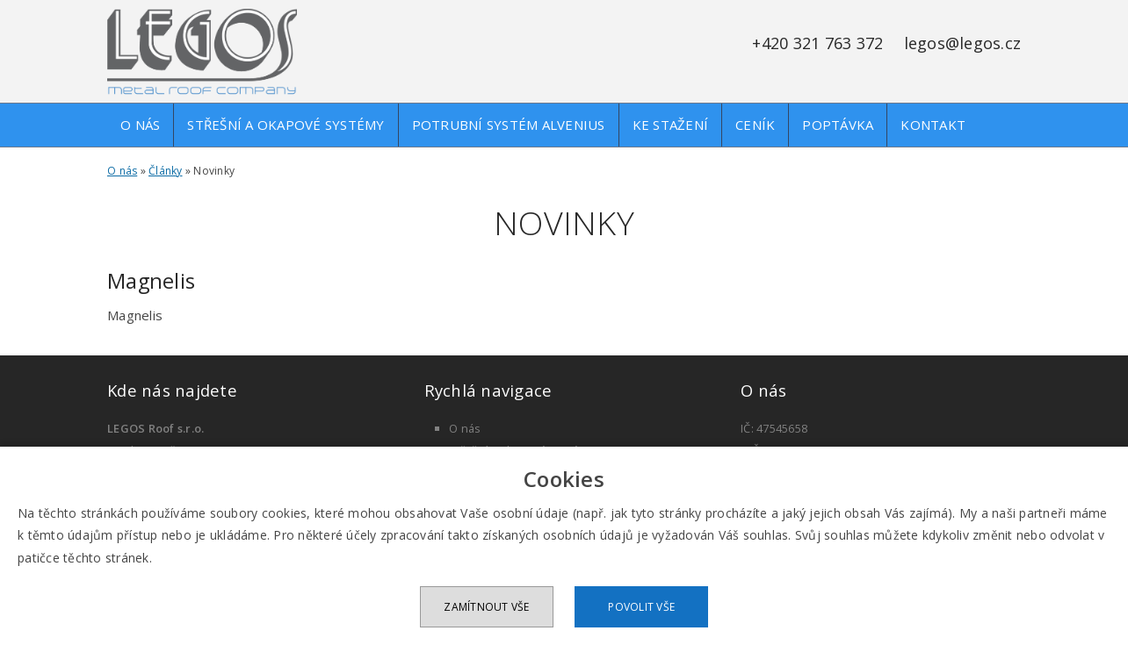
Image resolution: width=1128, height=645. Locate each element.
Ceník (755, 124)
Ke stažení (671, 124)
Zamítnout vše (486, 606)
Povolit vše (641, 606)
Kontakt (932, 124)
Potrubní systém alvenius (508, 124)
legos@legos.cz (963, 43)
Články (165, 170)
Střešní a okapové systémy (285, 124)
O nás (140, 124)
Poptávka (837, 124)
